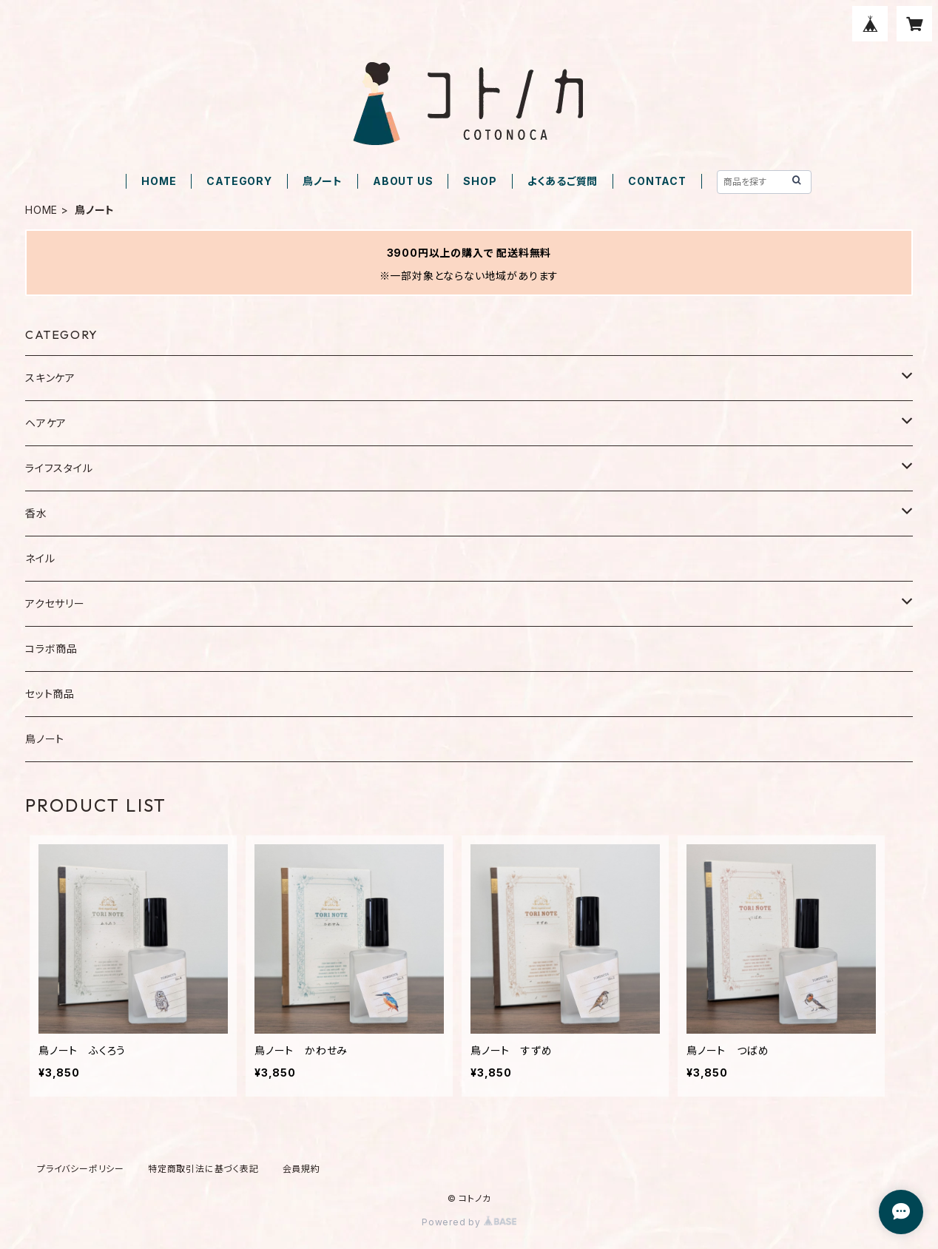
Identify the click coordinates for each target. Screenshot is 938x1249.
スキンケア (50, 377)
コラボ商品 (51, 648)
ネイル (40, 558)
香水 (36, 513)
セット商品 (50, 693)
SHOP (479, 181)
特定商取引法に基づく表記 (203, 1168)
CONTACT (657, 181)
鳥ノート (323, 181)
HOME (158, 181)
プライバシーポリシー (80, 1168)
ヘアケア (46, 423)
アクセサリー (55, 603)
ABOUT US (403, 181)
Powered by (469, 1222)
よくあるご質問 (562, 181)
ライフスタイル (59, 468)
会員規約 (301, 1168)
